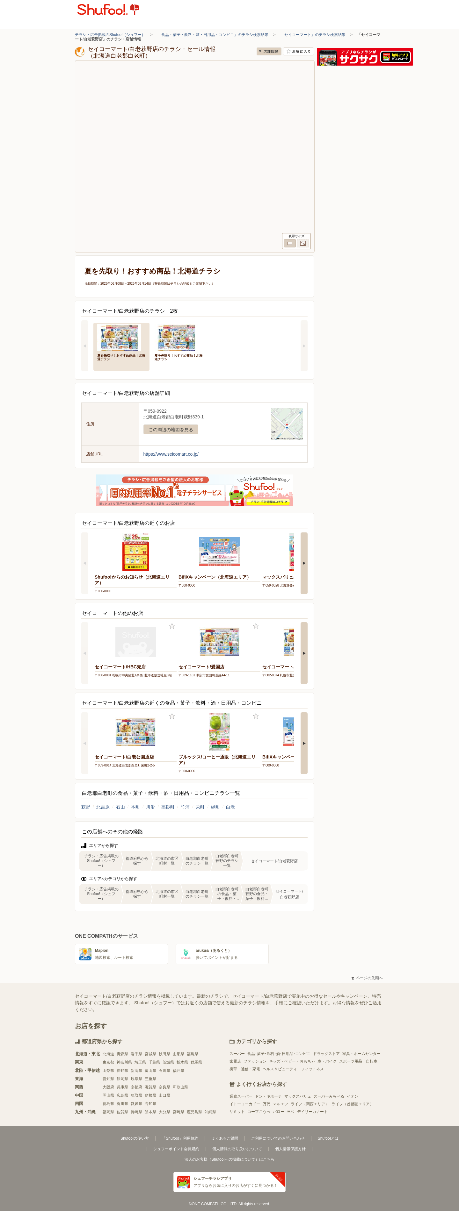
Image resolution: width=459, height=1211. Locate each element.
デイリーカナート (312, 1111)
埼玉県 (140, 1062)
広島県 (122, 1095)
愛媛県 (136, 1103)
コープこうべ (258, 1111)
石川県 (164, 1070)
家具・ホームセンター (361, 1053)
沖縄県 (210, 1112)
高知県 (150, 1103)
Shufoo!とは (328, 1138)
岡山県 (108, 1095)
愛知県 (108, 1079)
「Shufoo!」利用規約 (180, 1138)
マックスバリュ (297, 1096)
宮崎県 (178, 1112)
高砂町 (168, 806)
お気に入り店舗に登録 (298, 51)
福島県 (192, 1054)
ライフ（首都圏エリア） (353, 1104)
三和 (291, 1111)
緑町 (215, 806)
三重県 (150, 1079)
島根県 (150, 1095)
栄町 (200, 806)
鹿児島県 (194, 1112)
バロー (278, 1111)
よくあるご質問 (224, 1138)
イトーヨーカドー (244, 1104)
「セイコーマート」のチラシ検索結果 (313, 34)
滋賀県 (150, 1087)
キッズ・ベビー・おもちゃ (292, 1061)
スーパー (237, 1053)
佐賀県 (122, 1112)
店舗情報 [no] (269, 51)
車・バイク (327, 1061)
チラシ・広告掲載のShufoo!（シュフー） (110, 34)
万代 (266, 1104)
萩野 (85, 806)
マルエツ (280, 1104)
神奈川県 (124, 1062)
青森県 (122, 1054)
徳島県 (108, 1103)
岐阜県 (136, 1079)
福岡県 (108, 1112)
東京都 (108, 1062)
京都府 (136, 1087)
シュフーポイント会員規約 (176, 1149)
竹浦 (185, 806)
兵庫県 (122, 1087)
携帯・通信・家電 (244, 1069)
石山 (120, 806)
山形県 (178, 1054)
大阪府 (108, 1087)
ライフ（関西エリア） (310, 1104)
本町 (135, 806)
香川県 (122, 1103)
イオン (352, 1096)
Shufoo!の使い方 (134, 1138)
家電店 (235, 1061)
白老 (230, 806)
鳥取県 (136, 1095)
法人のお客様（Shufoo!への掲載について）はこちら (229, 1159)
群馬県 (196, 1062)
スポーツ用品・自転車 (358, 1061)
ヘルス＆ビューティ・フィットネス (293, 1069)
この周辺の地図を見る (171, 429)
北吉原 (103, 806)
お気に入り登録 (172, 626)
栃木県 (182, 1062)
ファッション (255, 1061)
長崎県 (136, 1112)
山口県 (164, 1095)
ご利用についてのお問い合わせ (278, 1138)
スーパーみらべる (329, 1096)
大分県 (164, 1112)
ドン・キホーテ (268, 1096)
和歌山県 (180, 1087)
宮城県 (150, 1054)
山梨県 (108, 1070)
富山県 (150, 1070)
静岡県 (122, 1079)
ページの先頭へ (367, 978)
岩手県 (136, 1054)
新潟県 (136, 1070)
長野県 (122, 1070)
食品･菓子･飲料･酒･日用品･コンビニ (278, 1053)
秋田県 (164, 1054)
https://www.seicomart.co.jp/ (171, 454)
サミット (237, 1111)
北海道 (108, 1054)
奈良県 (164, 1087)
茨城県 (168, 1062)
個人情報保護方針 (290, 1149)
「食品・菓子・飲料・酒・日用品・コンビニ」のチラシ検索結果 (212, 34)
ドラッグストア (326, 1053)
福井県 (178, 1070)
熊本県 (150, 1112)
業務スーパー (240, 1096)
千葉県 (154, 1062)
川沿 (150, 806)
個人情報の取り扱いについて (237, 1149)
